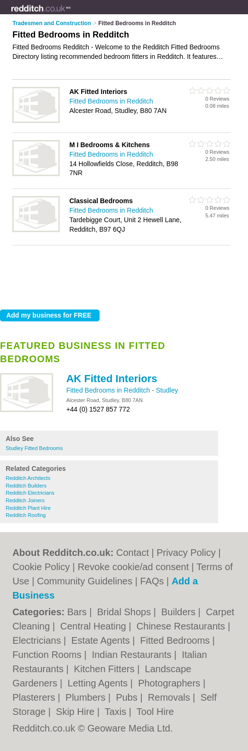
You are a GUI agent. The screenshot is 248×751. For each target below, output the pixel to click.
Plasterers (35, 697)
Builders (179, 612)
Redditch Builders (26, 485)
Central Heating (94, 626)
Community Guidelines (84, 581)
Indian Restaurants (133, 654)
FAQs (152, 581)
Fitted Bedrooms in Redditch (109, 390)
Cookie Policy (41, 567)
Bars (78, 612)
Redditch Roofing (26, 515)
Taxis (117, 711)
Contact (132, 552)
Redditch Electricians (30, 493)
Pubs (128, 697)
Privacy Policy (185, 552)
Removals (170, 697)
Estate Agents (101, 640)
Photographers (170, 683)
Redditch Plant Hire (28, 508)
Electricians (38, 640)
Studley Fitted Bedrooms (34, 448)
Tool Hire (155, 711)
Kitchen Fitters (105, 669)
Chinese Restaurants (182, 626)
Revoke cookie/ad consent (133, 567)
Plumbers (86, 697)
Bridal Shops (125, 612)
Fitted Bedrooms (176, 640)
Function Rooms (48, 654)
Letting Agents (99, 683)
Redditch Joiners (25, 500)
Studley (167, 390)
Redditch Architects (28, 478)
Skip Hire (76, 711)
